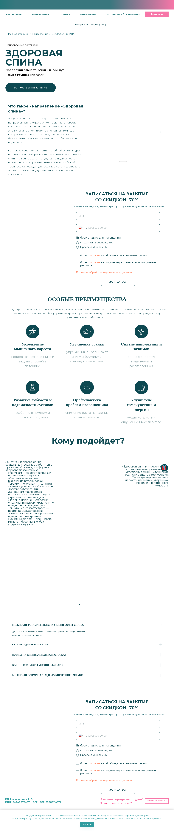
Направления (40, 34)
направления (40, 14)
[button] (65, 14)
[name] (118, 216)
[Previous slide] (95, 132)
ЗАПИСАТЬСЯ (118, 281)
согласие (94, 255)
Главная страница (18, 34)
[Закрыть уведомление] (172, 812)
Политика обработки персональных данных (104, 272)
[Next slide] (160, 132)
